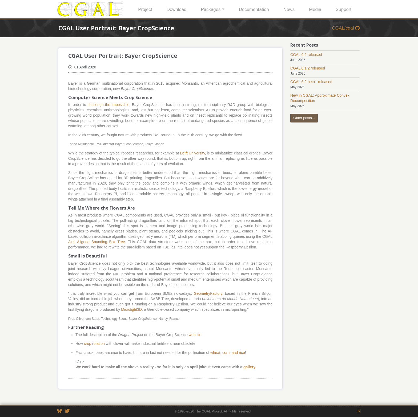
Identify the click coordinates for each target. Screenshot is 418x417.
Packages (211, 9)
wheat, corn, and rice (227, 352)
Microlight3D (131, 309)
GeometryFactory (208, 293)
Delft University (192, 153)
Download (177, 9)
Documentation (254, 9)
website (195, 335)
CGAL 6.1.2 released (307, 68)
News (289, 9)
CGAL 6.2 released (306, 54)
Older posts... (304, 118)
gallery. (249, 367)
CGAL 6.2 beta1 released (311, 82)
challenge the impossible (109, 105)
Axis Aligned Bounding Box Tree (96, 242)
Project (145, 9)
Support (343, 9)
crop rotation (94, 343)
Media (315, 9)
